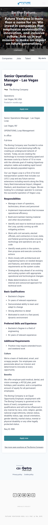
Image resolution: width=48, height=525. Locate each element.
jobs (19, 58)
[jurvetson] (24, 495)
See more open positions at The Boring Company (24, 447)
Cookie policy (28, 474)
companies (7, 58)
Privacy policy (17, 474)
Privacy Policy (24, 506)
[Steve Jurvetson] (15, 495)
